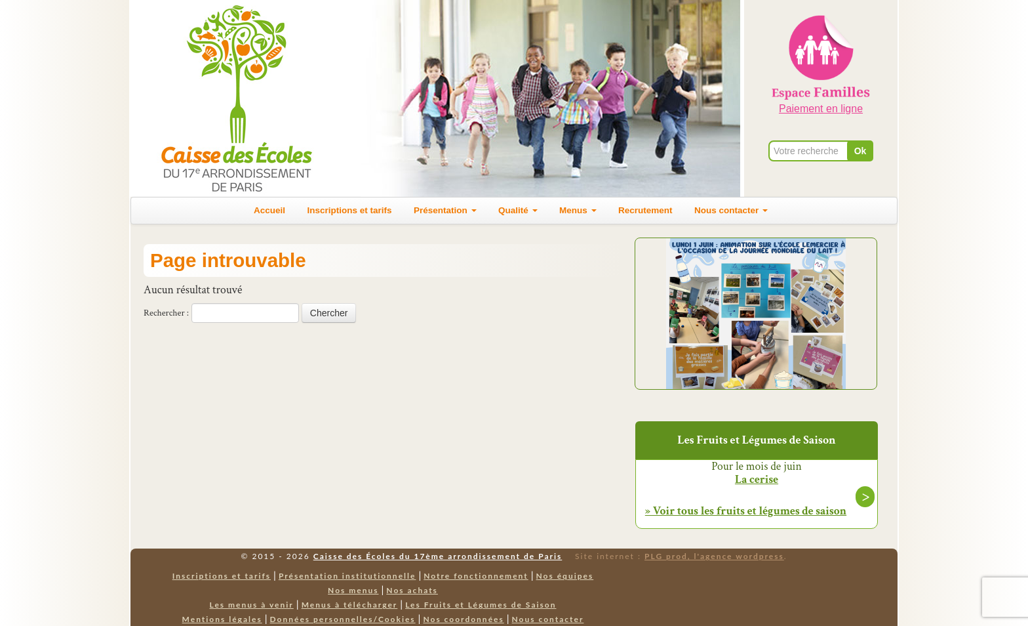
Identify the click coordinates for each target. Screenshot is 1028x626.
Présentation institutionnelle (347, 576)
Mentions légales (222, 619)
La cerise (756, 479)
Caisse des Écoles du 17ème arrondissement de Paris (437, 556)
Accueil (269, 210)
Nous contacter (731, 210)
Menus (578, 210)
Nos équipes (565, 576)
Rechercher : (166, 313)
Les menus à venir (252, 605)
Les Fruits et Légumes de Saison (480, 605)
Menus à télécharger (350, 605)
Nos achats (412, 590)
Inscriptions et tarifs (349, 210)
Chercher (329, 313)
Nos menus (353, 590)
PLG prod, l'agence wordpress (714, 556)
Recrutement (645, 210)
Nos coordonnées (463, 619)
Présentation (445, 210)
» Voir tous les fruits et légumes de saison (745, 510)
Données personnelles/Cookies (343, 619)
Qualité (518, 210)
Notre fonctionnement (476, 576)
